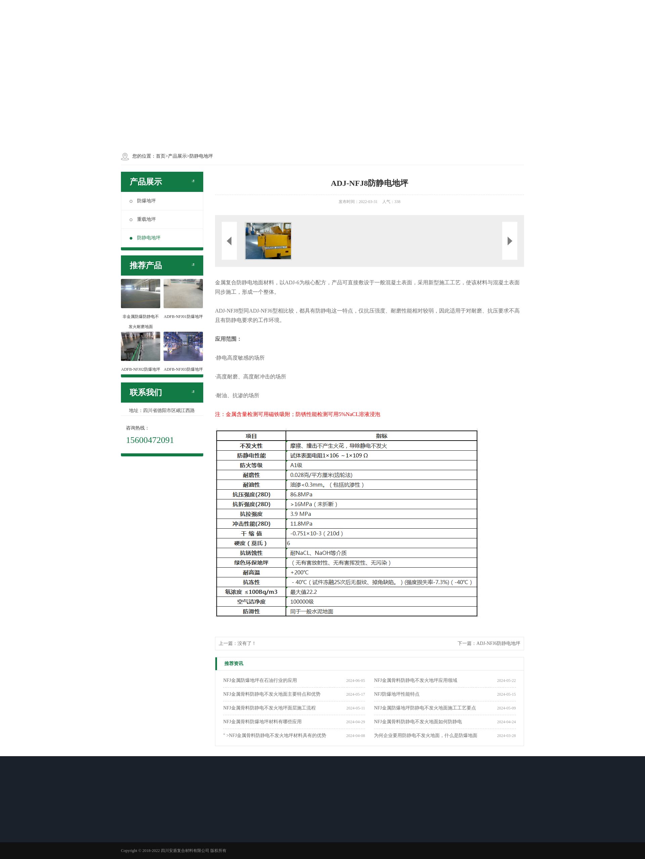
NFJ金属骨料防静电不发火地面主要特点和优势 (271, 694)
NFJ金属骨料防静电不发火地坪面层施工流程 (269, 707)
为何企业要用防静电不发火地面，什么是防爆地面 (425, 735)
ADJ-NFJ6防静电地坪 (498, 643)
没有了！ (247, 643)
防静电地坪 (145, 237)
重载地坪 (143, 219)
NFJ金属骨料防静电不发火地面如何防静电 (418, 721)
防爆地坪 (143, 200)
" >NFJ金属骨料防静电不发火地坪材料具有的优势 (274, 735)
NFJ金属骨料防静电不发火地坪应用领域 (415, 680)
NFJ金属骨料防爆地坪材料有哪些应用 (262, 721)
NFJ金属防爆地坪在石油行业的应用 (260, 680)
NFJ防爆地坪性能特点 (396, 694)
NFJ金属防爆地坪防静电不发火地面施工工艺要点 (425, 707)
